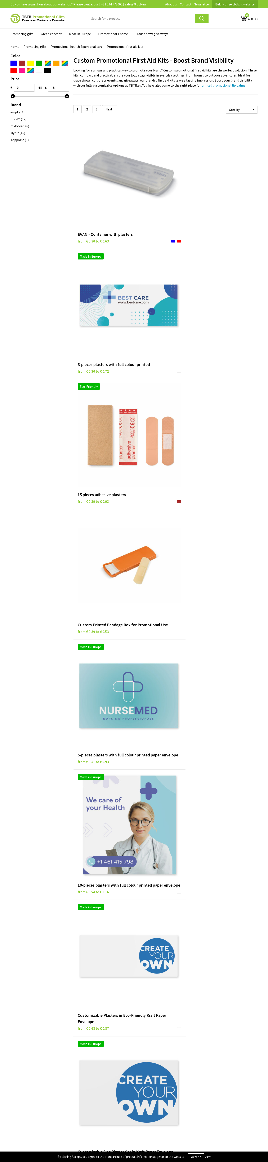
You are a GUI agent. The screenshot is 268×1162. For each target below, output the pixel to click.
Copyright (146, 1072)
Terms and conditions (154, 1065)
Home (14, 46)
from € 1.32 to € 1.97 (216, 552)
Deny (208, 1156)
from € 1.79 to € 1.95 (154, 730)
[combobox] (141, 18)
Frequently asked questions (97, 1046)
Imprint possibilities (92, 1065)
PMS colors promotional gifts (99, 1072)
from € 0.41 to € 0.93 (154, 286)
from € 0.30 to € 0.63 (93, 195)
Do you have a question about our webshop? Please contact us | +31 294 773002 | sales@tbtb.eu (78, 4)
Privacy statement (152, 1052)
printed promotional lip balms (223, 85)
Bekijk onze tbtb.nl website (235, 4)
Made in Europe (80, 34)
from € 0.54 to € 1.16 (216, 286)
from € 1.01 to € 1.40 (154, 467)
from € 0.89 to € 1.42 (93, 461)
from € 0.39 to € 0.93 (216, 189)
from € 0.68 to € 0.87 (93, 377)
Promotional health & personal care (77, 46)
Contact (186, 4)
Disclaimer (147, 1059)
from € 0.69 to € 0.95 (154, 370)
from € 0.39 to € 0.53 (93, 280)
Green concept (51, 34)
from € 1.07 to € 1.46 (216, 461)
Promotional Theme (113, 34)
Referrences (209, 1059)
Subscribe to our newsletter (159, 1078)
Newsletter (202, 4)
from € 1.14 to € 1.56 (93, 545)
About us (171, 4)
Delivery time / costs (92, 1052)
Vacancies (207, 1052)
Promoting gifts (22, 34)
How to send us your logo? (96, 1078)
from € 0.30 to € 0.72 (154, 195)
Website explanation (93, 1059)
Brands (144, 1046)
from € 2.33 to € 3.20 (216, 730)
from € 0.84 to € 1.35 (216, 370)
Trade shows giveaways (151, 34)
